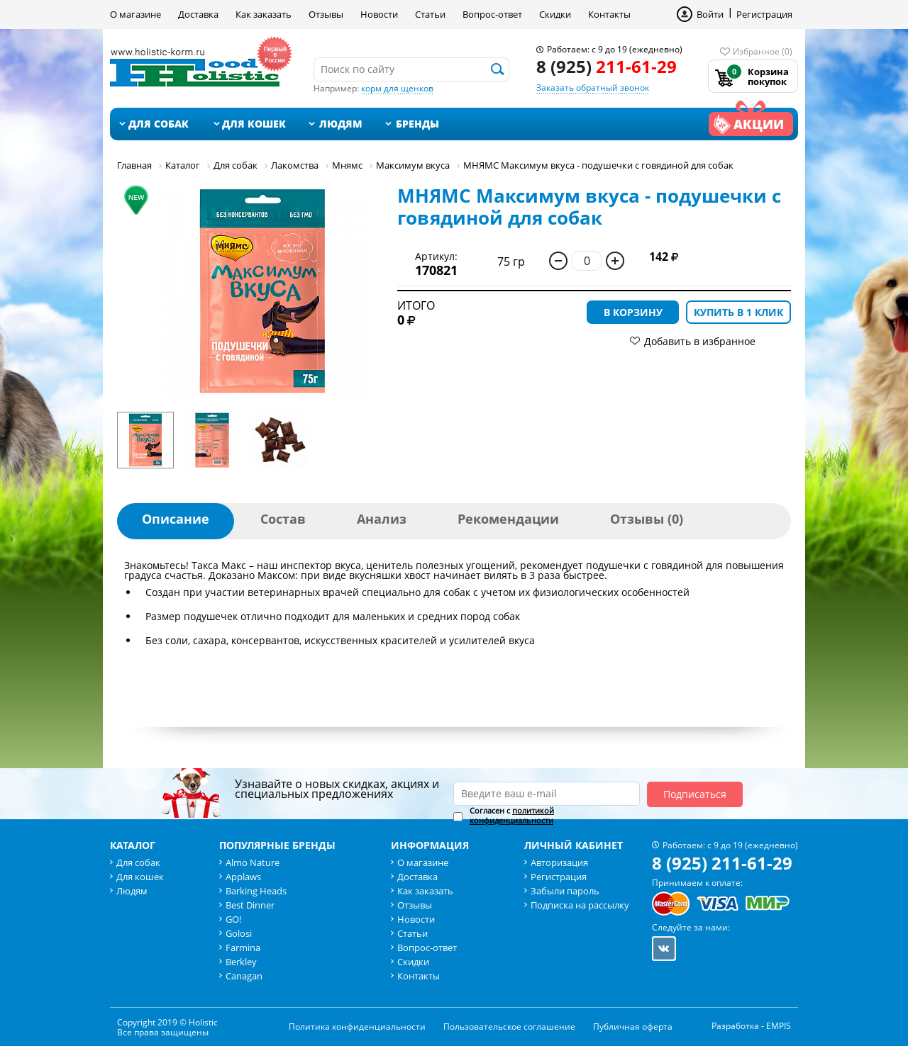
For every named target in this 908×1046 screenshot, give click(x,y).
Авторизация (559, 862)
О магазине (135, 14)
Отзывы (326, 14)
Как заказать (264, 14)
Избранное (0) (762, 51)
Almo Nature (252, 862)
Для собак (158, 123)
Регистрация (764, 14)
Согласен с (512, 816)
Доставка (198, 14)
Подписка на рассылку (580, 905)
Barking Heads (256, 890)
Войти (710, 14)
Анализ (381, 518)
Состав (283, 518)
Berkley (241, 961)
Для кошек (254, 123)
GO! (233, 919)
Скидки (555, 14)
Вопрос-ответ (492, 14)
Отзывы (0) (646, 518)
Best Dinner (250, 905)
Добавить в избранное (699, 341)
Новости (379, 14)
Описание (175, 518)
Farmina (243, 947)
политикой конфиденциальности (512, 815)
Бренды (417, 123)
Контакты (609, 14)
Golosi (239, 933)
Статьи (430, 14)
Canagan (244, 975)
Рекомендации (508, 518)
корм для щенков (397, 88)
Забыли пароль (565, 890)
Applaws (243, 876)
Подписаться (694, 794)
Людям (340, 123)
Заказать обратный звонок (592, 87)
